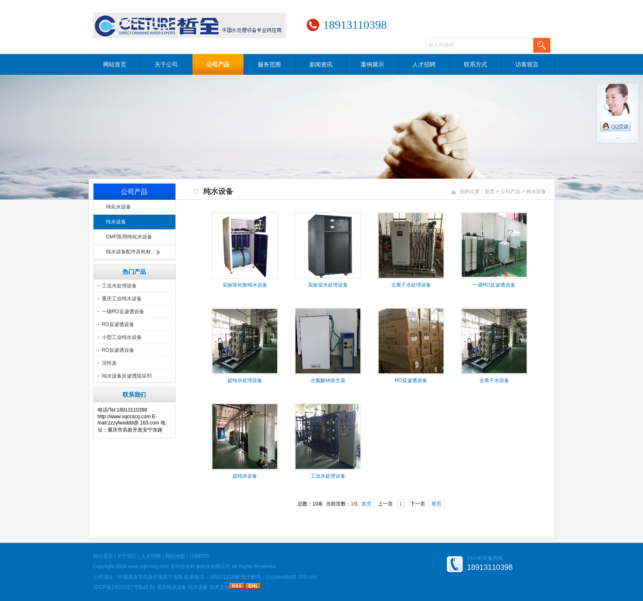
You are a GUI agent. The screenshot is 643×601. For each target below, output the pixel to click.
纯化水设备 (118, 207)
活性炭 (109, 363)
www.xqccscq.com (148, 566)
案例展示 (372, 64)
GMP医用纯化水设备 (129, 237)
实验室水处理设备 (328, 285)
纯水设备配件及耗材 (128, 252)
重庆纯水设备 (172, 587)
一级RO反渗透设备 (123, 311)
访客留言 (527, 64)
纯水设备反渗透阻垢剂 (127, 376)
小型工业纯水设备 (122, 337)
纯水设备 (116, 222)
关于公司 (166, 64)
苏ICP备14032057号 (115, 587)
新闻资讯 (321, 64)
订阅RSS (199, 556)
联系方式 (475, 64)
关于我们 (127, 556)
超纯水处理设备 (244, 380)
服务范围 (269, 64)
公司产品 (217, 64)
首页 (490, 191)
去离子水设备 (494, 380)
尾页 (436, 504)
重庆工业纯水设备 (122, 299)
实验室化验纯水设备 (244, 285)
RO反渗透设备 (118, 324)
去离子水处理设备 (411, 285)
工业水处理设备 (119, 286)
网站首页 (114, 64)
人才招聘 (424, 64)
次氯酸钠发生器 (327, 380)
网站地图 (175, 556)
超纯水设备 (244, 476)
